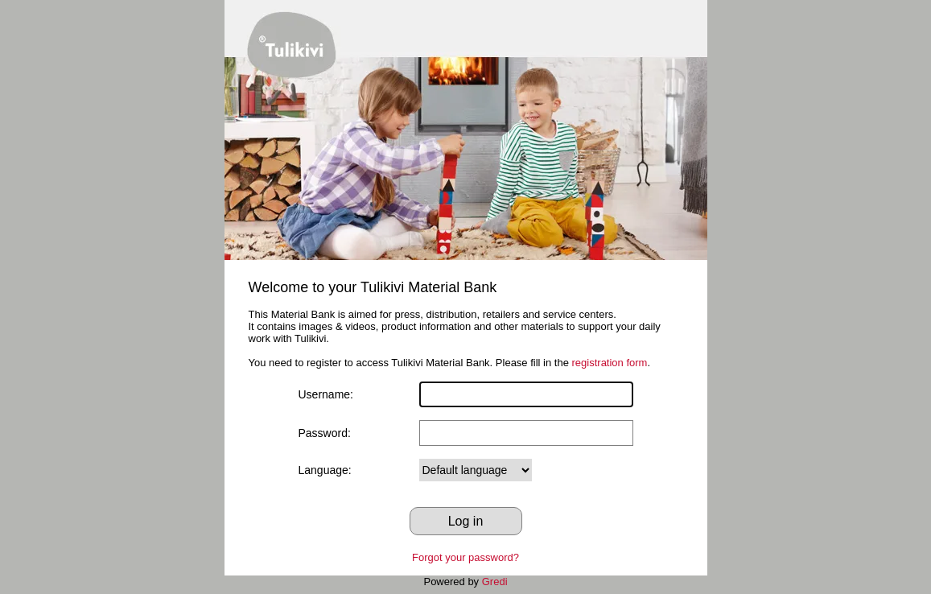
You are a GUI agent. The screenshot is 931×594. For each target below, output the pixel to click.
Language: (325, 470)
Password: (325, 433)
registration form (610, 363)
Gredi (495, 581)
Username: (326, 394)
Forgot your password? (465, 557)
